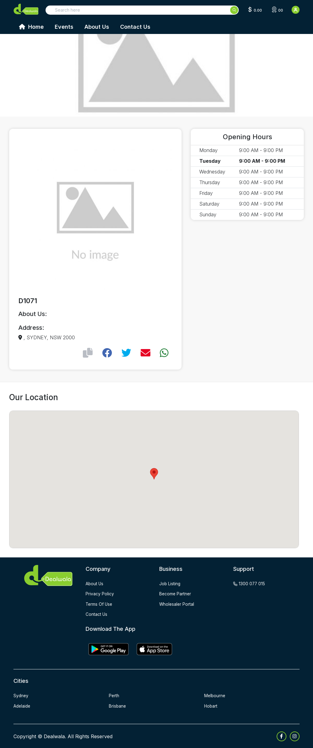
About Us (96, 27)
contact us (97, 613)
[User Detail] (296, 10)
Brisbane (118, 705)
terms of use (99, 603)
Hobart (211, 705)
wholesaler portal (177, 603)
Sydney (21, 695)
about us (95, 583)
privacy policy (100, 593)
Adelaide (22, 705)
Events (64, 27)
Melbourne (215, 695)
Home (31, 27)
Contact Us (135, 27)
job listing (170, 583)
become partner (175, 593)
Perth (114, 695)
